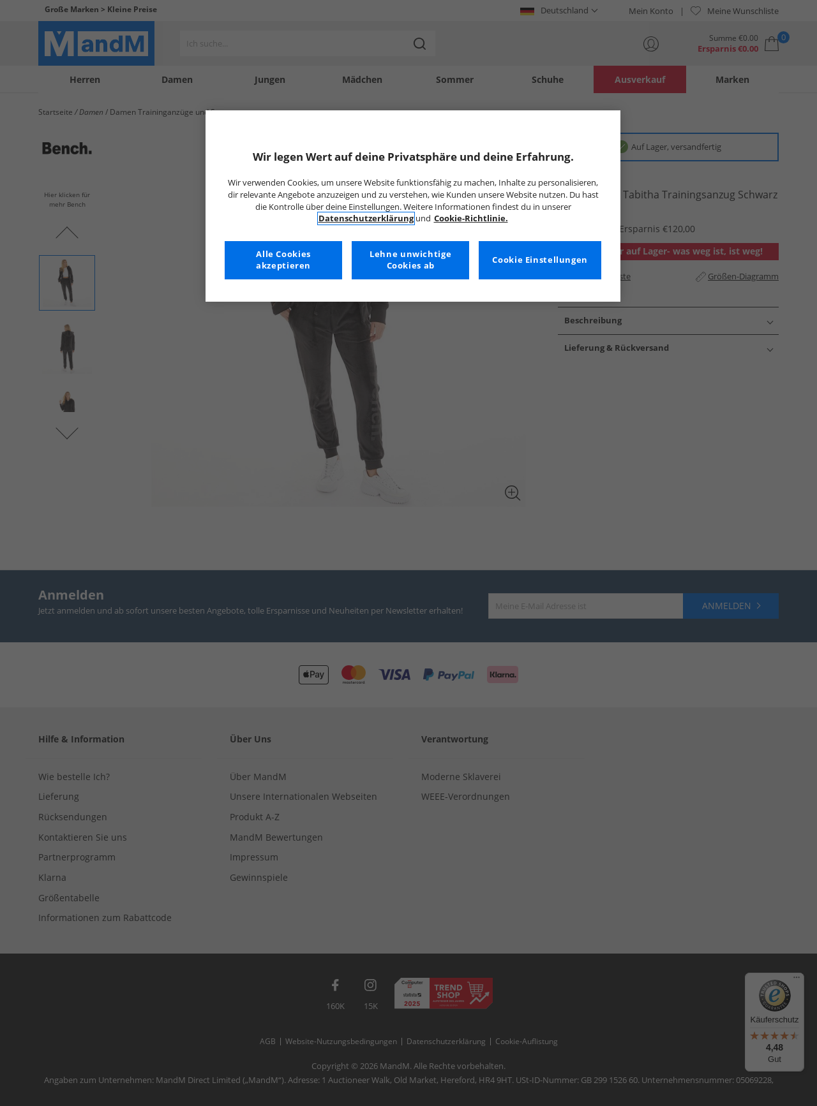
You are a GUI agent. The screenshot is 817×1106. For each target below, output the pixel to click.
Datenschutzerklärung (366, 218)
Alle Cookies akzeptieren (283, 260)
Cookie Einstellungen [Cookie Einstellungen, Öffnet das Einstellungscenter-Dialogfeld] (540, 259)
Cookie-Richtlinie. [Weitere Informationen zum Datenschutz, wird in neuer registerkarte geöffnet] (471, 218)
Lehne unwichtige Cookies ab (410, 260)
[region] (413, 206)
